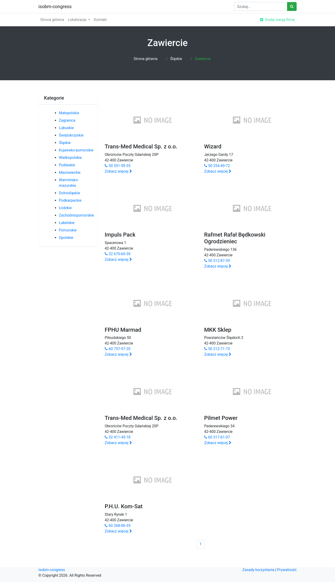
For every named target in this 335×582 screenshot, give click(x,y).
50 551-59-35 (118, 166)
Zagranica (67, 120)
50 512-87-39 (217, 260)
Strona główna (52, 19)
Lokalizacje (77, 19)
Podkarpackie (70, 200)
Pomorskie (68, 230)
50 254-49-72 (217, 166)
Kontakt (100, 19)
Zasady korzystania (258, 570)
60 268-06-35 (118, 525)
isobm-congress (55, 6)
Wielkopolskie (70, 157)
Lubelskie (66, 223)
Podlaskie (67, 165)
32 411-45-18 (118, 437)
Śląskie (176, 59)
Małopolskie (69, 113)
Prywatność (287, 570)
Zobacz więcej (118, 171)
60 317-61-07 (217, 437)
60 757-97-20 (118, 349)
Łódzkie (65, 208)
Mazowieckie (69, 172)
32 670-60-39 (118, 254)
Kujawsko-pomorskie (76, 150)
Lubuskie (66, 128)
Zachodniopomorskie (76, 215)
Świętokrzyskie (71, 135)
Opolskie (66, 237)
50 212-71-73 (217, 349)
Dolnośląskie (69, 193)
